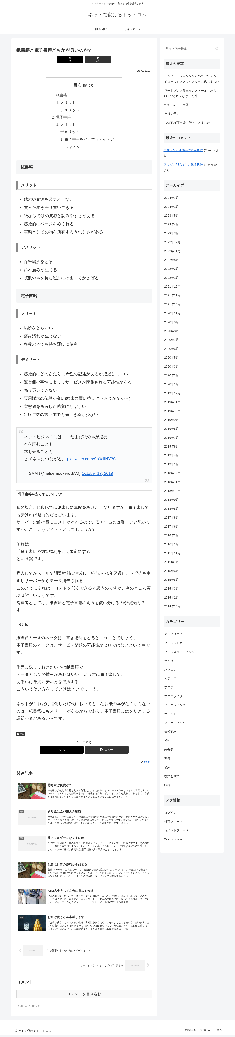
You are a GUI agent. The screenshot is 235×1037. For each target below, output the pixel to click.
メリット (68, 103)
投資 (20, 734)
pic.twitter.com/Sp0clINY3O (91, 459)
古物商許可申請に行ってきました (187, 122)
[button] (95, 59)
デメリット (70, 110)
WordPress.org (174, 839)
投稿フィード (173, 821)
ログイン (170, 812)
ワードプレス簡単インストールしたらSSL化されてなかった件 (190, 93)
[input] (192, 48)
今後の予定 (172, 113)
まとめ (75, 146)
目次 (77, 85)
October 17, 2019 (97, 473)
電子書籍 (63, 117)
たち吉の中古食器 (176, 105)
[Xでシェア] (72, 59)
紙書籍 (61, 95)
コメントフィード (176, 830)
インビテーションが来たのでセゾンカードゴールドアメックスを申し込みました (191, 78)
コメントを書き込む (84, 996)
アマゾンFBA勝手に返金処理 (183, 150)
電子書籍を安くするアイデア (89, 139)
